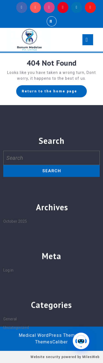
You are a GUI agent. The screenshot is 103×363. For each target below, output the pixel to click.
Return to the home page (54, 92)
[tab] (87, 40)
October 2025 (15, 268)
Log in (8, 316)
